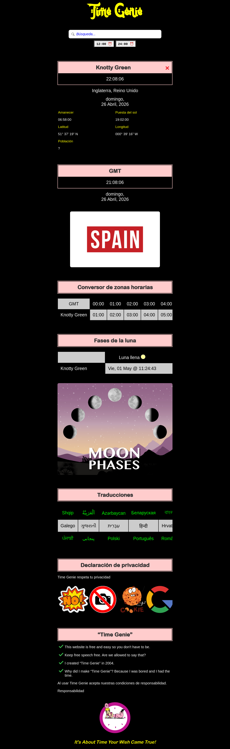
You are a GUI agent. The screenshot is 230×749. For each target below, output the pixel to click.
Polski (114, 538)
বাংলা (170, 512)
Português (143, 538)
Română (169, 538)
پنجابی (88, 538)
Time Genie (115, 12)
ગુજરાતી (88, 525)
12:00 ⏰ (104, 44)
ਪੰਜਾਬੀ (67, 538)
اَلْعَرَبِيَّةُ (88, 512)
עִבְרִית (114, 525)
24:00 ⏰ (126, 44)
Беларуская (143, 512)
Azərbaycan (114, 513)
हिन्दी (143, 526)
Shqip (67, 512)
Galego (68, 525)
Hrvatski (170, 525)
